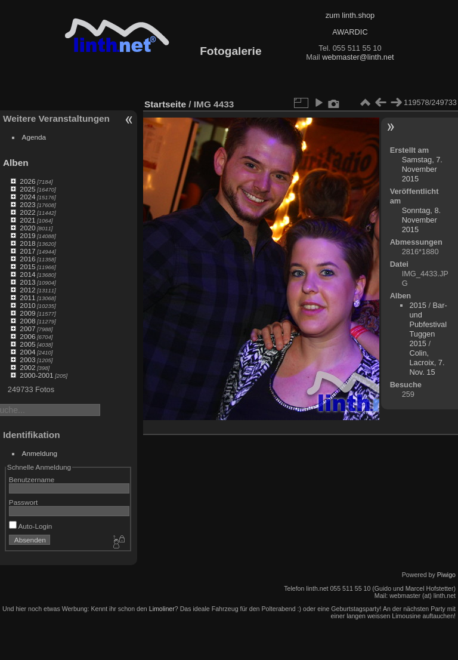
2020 (27, 228)
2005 (27, 344)
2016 (27, 259)
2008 (27, 321)
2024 (27, 197)
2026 (27, 181)
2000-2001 (36, 375)
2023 (27, 204)
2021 (27, 220)
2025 (27, 189)
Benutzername (32, 479)
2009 (27, 313)
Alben (16, 163)
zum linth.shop (350, 15)
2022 (27, 212)
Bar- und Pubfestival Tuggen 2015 (428, 324)
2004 (27, 352)
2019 (27, 235)
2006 (27, 336)
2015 (27, 266)
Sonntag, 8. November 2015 (421, 220)
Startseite (165, 104)
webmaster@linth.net (358, 57)
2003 (27, 359)
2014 (27, 274)
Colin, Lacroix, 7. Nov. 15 (426, 362)
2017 (27, 251)
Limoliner (162, 608)
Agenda (34, 137)
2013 (27, 282)
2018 (27, 243)
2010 (27, 305)
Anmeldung (40, 453)
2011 (27, 297)
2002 (27, 367)
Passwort (23, 502)
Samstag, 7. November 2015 (422, 169)
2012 (27, 290)
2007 (27, 328)
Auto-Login (30, 526)
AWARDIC (349, 31)
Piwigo (446, 574)
